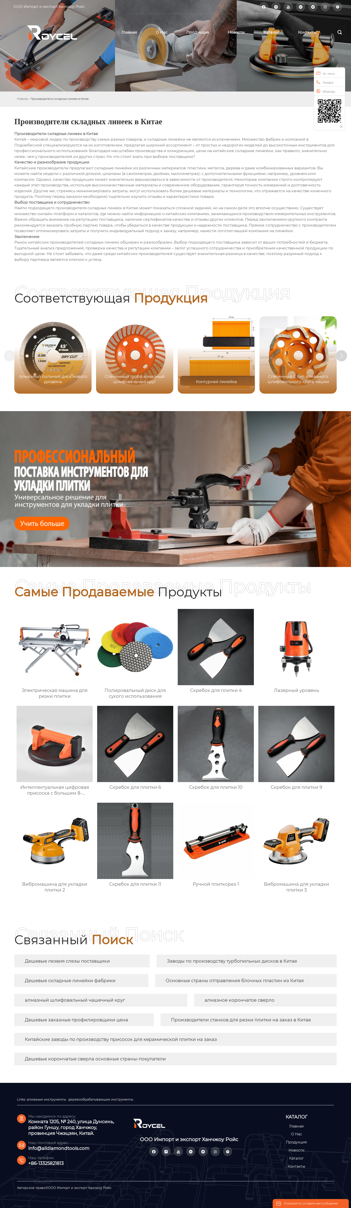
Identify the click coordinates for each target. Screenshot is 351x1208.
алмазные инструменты (46, 1099)
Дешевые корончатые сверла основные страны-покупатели (95, 1059)
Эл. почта (325, 73)
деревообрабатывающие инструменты (100, 1099)
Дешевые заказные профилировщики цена (76, 1020)
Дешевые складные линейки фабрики (70, 980)
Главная (22, 98)
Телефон (325, 82)
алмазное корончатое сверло (239, 1000)
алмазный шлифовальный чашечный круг (75, 1000)
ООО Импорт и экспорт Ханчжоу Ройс (49, 6)
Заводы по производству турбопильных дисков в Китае (232, 961)
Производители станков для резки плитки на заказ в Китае (241, 1020)
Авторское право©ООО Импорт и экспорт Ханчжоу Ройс (64, 1188)
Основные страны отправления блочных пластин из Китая (235, 980)
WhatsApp (325, 91)
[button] (341, 355)
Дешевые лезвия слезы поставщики (67, 961)
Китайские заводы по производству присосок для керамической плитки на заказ (121, 1039)
